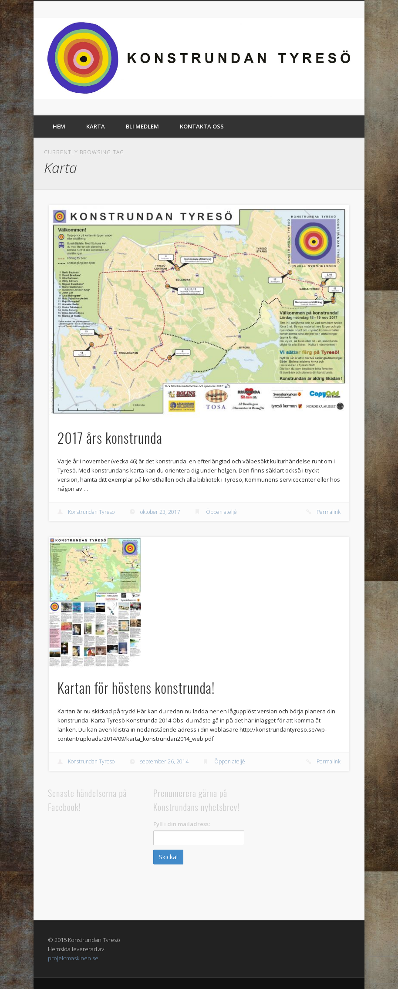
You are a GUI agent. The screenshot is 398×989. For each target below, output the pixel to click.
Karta (95, 126)
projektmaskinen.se (73, 958)
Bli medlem (142, 126)
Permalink (329, 512)
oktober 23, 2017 (160, 512)
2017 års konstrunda (109, 437)
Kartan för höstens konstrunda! (136, 687)
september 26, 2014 (164, 761)
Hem (59, 126)
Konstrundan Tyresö (91, 512)
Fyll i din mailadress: (181, 824)
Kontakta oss (202, 126)
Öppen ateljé (221, 512)
